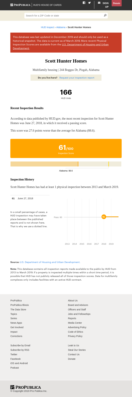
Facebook (15, 359)
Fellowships (85, 314)
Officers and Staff (77, 309)
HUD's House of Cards (48, 5)
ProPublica (16, 300)
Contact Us (74, 354)
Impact (14, 331)
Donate (116, 3)
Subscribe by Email (20, 345)
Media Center (75, 322)
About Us (73, 300)
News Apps (16, 322)
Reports (72, 318)
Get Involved (17, 327)
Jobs (70, 314)
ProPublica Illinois (20, 305)
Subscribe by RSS (20, 350)
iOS (12, 363)
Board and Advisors (78, 305)
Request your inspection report (76, 77)
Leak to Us (74, 345)
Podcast (14, 367)
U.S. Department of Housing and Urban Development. (50, 262)
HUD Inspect (47, 27)
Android (24, 363)
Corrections (16, 336)
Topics (13, 314)
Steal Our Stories (77, 350)
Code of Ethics (76, 331)
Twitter (14, 354)
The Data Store (18, 309)
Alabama (61, 27)
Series (13, 318)
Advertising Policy (77, 327)
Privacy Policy (75, 336)
